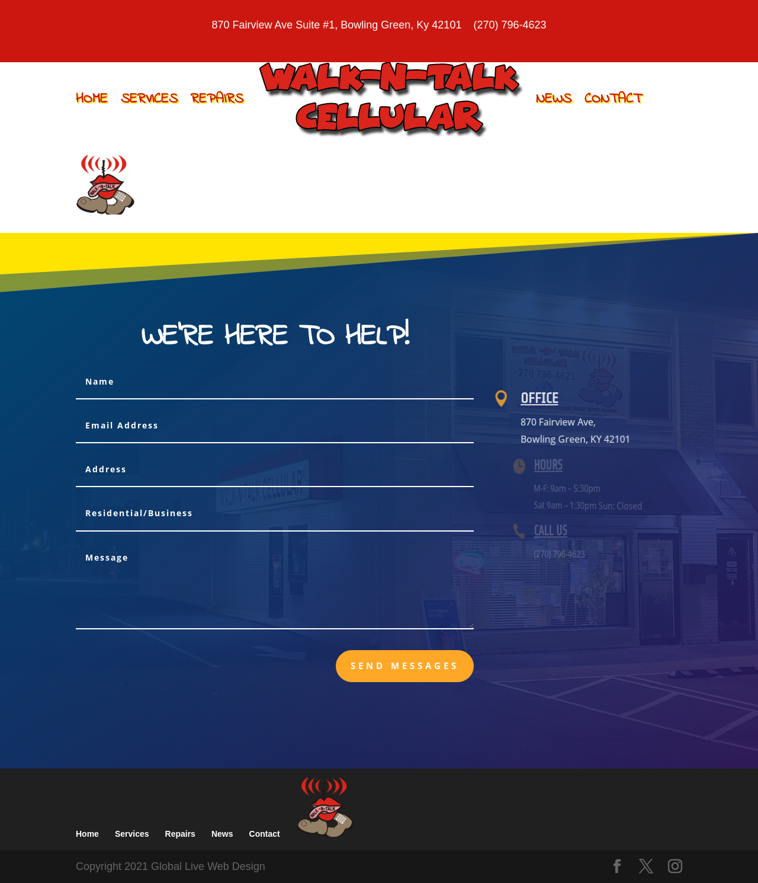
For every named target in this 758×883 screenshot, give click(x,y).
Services (149, 99)
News (553, 99)
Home (92, 99)
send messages (405, 665)
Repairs (217, 99)
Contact (612, 99)
